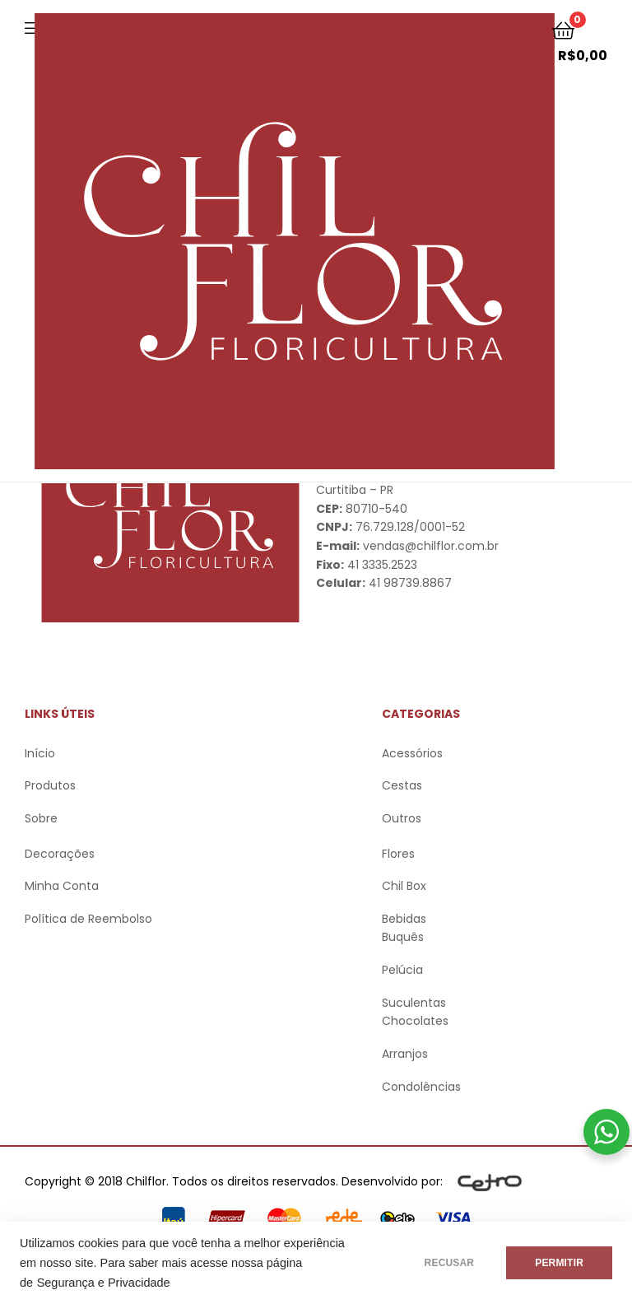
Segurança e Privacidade (103, 1282)
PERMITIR (559, 1263)
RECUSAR (450, 1263)
